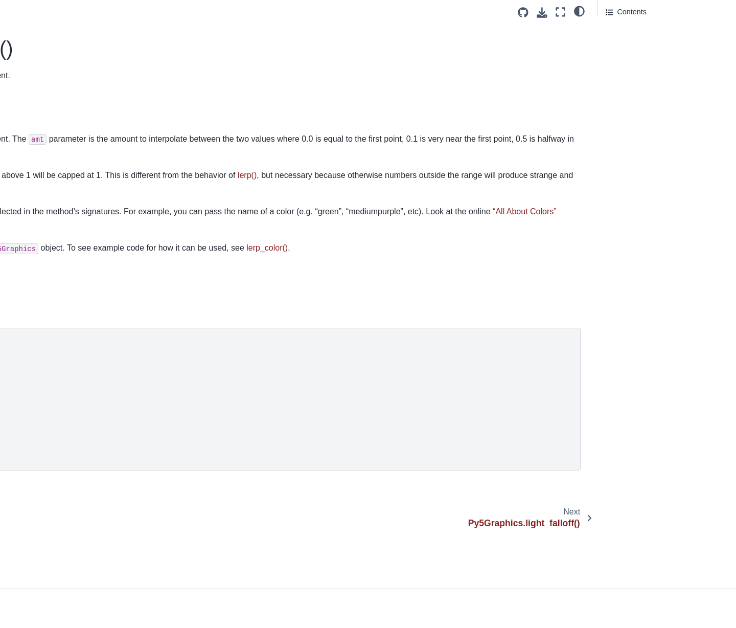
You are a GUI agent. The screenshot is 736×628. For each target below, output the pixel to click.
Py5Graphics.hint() (45, 19)
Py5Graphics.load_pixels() (58, 214)
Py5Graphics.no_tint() (50, 425)
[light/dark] (579, 10)
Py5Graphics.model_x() (53, 279)
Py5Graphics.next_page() (57, 327)
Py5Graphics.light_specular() (62, 132)
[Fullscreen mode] (560, 12)
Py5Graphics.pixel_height (57, 522)
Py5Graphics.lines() (47, 181)
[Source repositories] (523, 12)
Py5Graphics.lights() (48, 149)
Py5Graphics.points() (49, 603)
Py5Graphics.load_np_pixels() (64, 197)
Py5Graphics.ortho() (48, 473)
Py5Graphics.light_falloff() (57, 116)
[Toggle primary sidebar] (179, 12)
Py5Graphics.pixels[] (48, 555)
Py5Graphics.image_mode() (61, 67)
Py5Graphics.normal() (51, 441)
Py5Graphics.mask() (48, 262)
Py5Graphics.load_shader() (60, 230)
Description (626, 31)
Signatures (623, 45)
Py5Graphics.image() (49, 51)
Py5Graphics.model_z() (53, 311)
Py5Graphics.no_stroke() (56, 409)
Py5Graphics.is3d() (46, 84)
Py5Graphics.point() (47, 571)
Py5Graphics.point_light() (56, 587)
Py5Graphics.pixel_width (55, 538)
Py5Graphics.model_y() (53, 295)
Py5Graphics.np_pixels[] (55, 457)
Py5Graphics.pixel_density (58, 506)
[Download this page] (542, 12)
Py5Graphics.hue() (46, 35)
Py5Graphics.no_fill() (49, 360)
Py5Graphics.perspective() (58, 490)
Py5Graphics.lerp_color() (59, 100)
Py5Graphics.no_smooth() (58, 392)
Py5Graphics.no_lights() (54, 376)
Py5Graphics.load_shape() (58, 246)
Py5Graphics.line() (45, 165)
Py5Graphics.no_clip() (51, 344)
